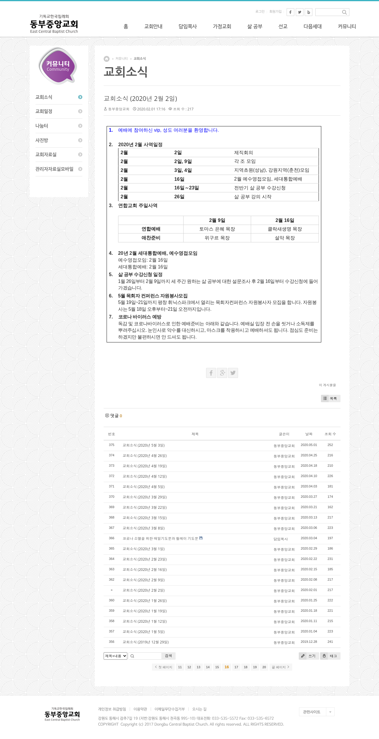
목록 (329, 398)
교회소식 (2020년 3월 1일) (144, 548)
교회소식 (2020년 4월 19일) (144, 465)
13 (198, 667)
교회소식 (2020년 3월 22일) (144, 507)
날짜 (308, 434)
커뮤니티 (121, 58)
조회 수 (330, 434)
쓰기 (307, 656)
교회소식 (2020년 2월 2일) (140, 98)
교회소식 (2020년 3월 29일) (144, 497)
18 (245, 667)
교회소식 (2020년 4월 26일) (144, 455)
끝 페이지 (281, 667)
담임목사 (281, 539)
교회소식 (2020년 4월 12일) (144, 476)
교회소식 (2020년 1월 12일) (144, 621)
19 (255, 667)
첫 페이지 (163, 667)
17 (236, 667)
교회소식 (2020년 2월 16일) (144, 569)
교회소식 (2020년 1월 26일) (144, 600)
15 (217, 667)
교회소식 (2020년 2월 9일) (144, 579)
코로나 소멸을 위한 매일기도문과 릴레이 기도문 (160, 538)
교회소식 (140, 58)
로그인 (260, 11)
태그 (328, 656)
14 (208, 667)
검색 (168, 655)
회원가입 (275, 11)
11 (180, 667)
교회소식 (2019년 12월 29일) (145, 642)
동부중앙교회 (118, 109)
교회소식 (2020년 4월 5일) (144, 486)
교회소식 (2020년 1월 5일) (144, 631)
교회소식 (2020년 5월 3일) (144, 445)
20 (264, 667)
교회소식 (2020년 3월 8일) (144, 528)
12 (189, 667)
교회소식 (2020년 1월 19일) (144, 611)
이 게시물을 (327, 385)
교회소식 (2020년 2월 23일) (144, 559)
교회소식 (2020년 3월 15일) (144, 517)
